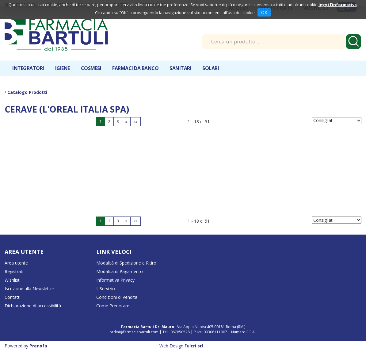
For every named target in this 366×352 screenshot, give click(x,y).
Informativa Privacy (115, 280)
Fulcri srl (194, 346)
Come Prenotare (112, 306)
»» (135, 121)
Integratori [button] (28, 68)
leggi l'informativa (337, 4)
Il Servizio (105, 288)
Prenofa (38, 346)
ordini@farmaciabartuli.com (133, 332)
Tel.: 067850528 (176, 332)
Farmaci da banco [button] (135, 68)
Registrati (14, 271)
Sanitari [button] (180, 68)
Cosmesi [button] (91, 68)
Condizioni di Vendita (116, 297)
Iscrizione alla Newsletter (29, 288)
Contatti (13, 297)
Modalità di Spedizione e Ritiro (126, 263)
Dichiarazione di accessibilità (33, 306)
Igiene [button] (62, 68)
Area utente (16, 263)
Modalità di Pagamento (119, 271)
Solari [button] (210, 68)
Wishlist (12, 280)
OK (264, 12)
